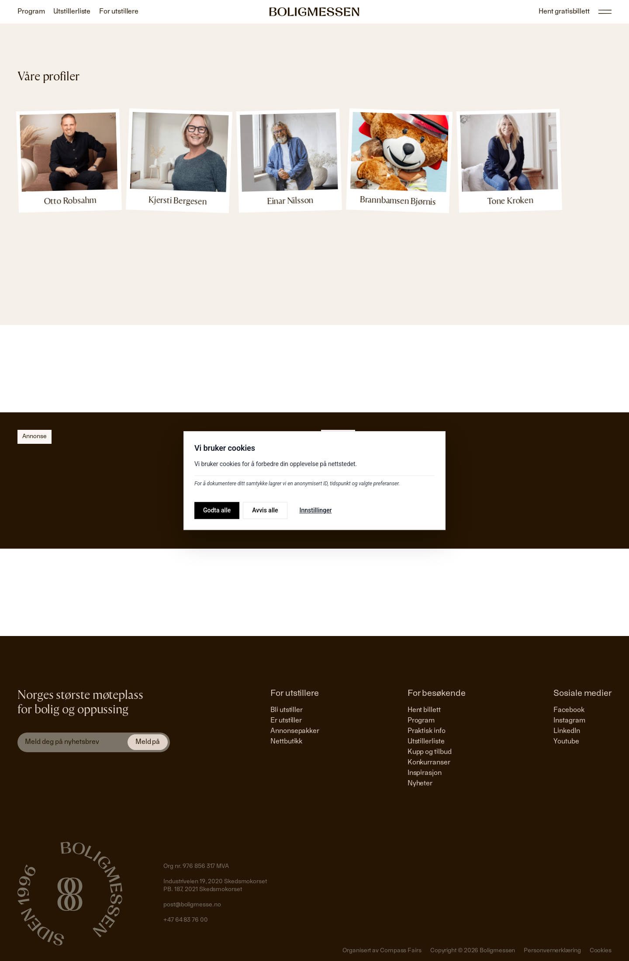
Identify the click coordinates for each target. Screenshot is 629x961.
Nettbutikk (286, 741)
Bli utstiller (286, 710)
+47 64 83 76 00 (185, 920)
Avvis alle (265, 510)
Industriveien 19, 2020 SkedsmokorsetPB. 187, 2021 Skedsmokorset (215, 886)
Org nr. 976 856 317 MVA (196, 867)
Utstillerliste (426, 741)
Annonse (34, 437)
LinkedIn (566, 731)
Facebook (568, 710)
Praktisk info (427, 731)
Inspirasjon (425, 773)
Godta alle (217, 510)
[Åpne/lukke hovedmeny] (605, 12)
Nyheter (420, 783)
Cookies (601, 951)
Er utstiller (286, 720)
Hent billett (424, 710)
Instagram (569, 720)
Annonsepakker (294, 731)
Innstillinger (316, 510)
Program (421, 720)
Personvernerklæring (552, 951)
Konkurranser (429, 762)
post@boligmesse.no (192, 905)
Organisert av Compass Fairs (382, 951)
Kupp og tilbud (430, 752)
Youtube (566, 741)
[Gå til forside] (314, 12)
